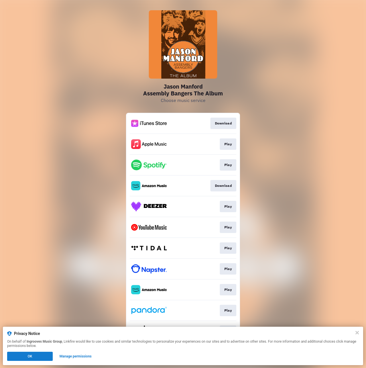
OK (30, 356)
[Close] (357, 332)
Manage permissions (76, 356)
